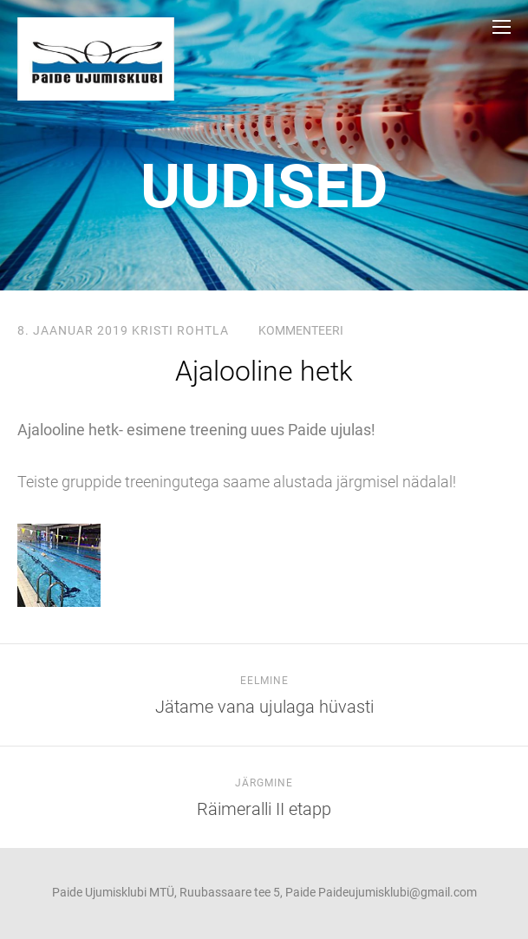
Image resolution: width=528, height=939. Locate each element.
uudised (264, 186)
